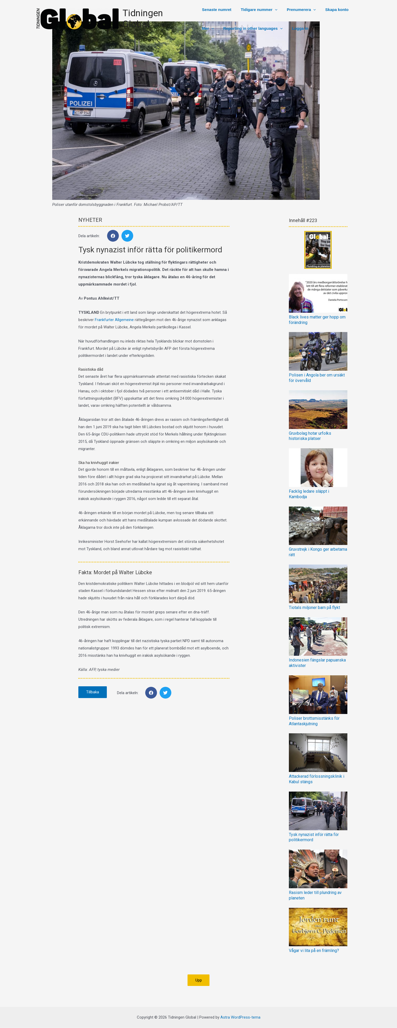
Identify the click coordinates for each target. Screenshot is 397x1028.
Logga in (296, 28)
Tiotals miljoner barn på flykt (314, 607)
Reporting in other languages (251, 28)
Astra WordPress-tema (240, 1017)
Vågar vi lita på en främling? (314, 950)
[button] (199, 980)
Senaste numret (216, 9)
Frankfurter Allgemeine (114, 319)
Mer (207, 28)
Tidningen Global (157, 18)
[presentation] (272, 10)
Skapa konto (331, 9)
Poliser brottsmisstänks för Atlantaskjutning (314, 721)
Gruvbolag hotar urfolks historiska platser (310, 436)
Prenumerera (297, 10)
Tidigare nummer (257, 10)
